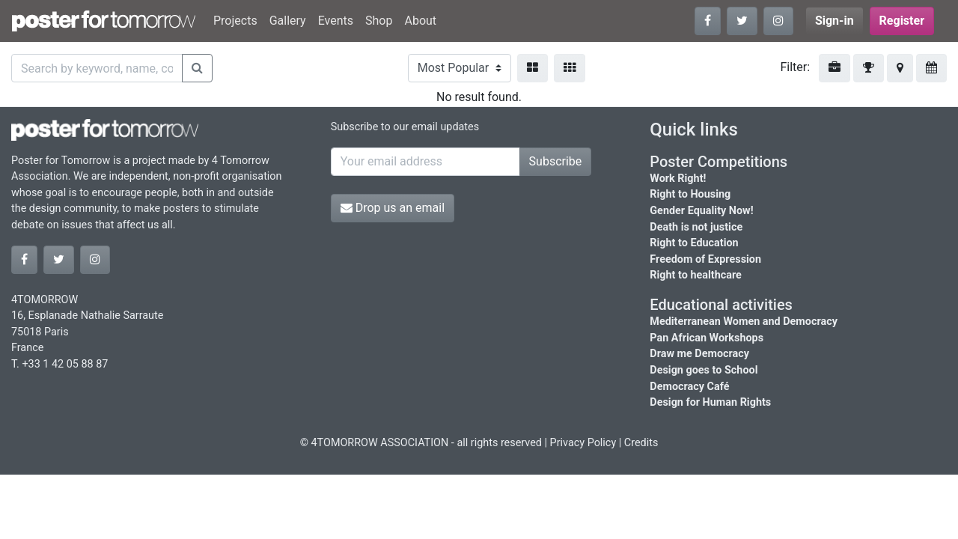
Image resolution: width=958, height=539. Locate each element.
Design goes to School (703, 370)
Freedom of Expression (705, 259)
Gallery (287, 20)
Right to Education (694, 243)
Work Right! (678, 178)
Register (901, 20)
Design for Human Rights (710, 402)
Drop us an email (393, 208)
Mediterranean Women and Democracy (744, 321)
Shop (378, 20)
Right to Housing (690, 194)
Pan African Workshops (706, 338)
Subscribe (555, 161)
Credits (641, 442)
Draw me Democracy (699, 353)
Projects (235, 20)
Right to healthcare (696, 275)
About (420, 20)
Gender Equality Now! (701, 210)
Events (335, 20)
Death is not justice (696, 227)
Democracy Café (689, 386)
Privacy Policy (583, 442)
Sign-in (834, 20)
